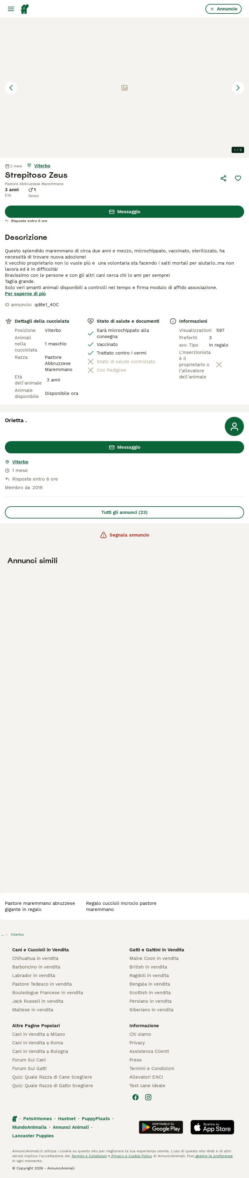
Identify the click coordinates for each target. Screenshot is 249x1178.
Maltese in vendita (32, 1010)
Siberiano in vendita (151, 1010)
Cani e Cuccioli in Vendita (40, 950)
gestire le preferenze (213, 1156)
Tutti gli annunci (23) (124, 512)
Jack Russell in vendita (37, 1001)
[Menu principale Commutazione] (11, 9)
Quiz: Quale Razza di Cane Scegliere (52, 1077)
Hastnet (67, 1118)
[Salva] (238, 178)
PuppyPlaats (96, 1118)
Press (135, 1060)
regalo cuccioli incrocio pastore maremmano (121, 906)
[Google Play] (161, 1127)
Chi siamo (140, 1034)
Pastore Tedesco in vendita (42, 984)
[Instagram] (148, 1097)
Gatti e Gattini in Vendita (156, 950)
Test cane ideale (147, 1085)
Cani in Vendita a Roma (37, 1043)
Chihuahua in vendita (35, 958)
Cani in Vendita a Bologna (40, 1051)
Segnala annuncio (124, 535)
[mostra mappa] (38, 166)
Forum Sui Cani (29, 1060)
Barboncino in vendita (36, 967)
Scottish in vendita (150, 992)
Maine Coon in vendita (154, 958)
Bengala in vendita (149, 984)
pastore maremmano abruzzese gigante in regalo (40, 906)
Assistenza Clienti (149, 1051)
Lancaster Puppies (33, 1136)
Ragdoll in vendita (149, 975)
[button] (124, 87)
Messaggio (124, 212)
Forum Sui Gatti (29, 1068)
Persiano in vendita (150, 1001)
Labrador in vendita (33, 975)
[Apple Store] (212, 1127)
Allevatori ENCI (146, 1077)
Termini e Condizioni (151, 1068)
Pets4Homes (37, 1118)
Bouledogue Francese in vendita (47, 992)
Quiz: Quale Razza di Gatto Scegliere (52, 1085)
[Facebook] (135, 1097)
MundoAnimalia (29, 1127)
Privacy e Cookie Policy (131, 1156)
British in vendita (148, 967)
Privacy (137, 1043)
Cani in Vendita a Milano (38, 1034)
